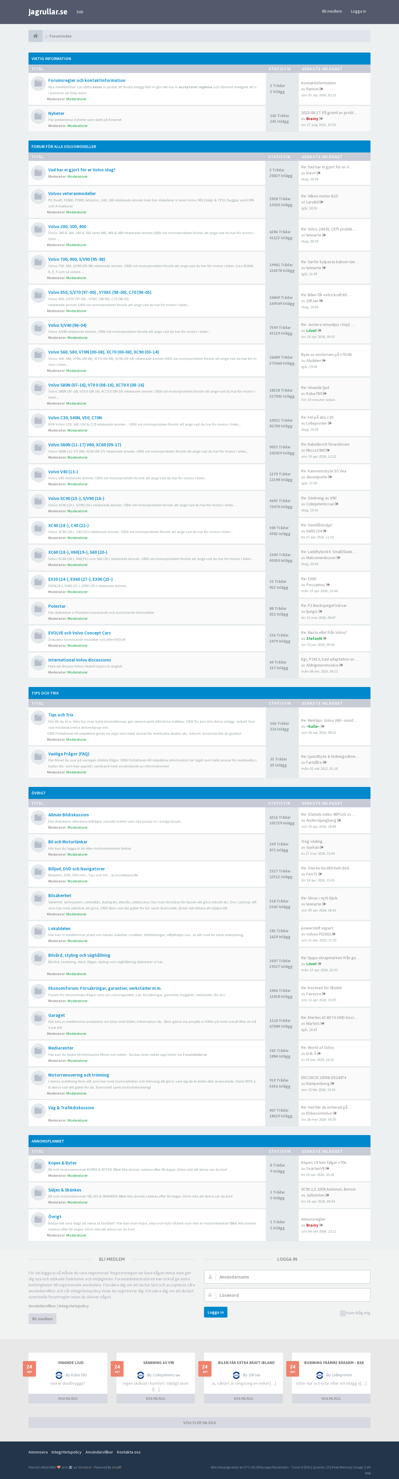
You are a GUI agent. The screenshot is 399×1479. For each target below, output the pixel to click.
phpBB (116, 1467)
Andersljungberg (321, 820)
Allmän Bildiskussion (68, 815)
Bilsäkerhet (59, 895)
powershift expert (317, 928)
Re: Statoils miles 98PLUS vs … (328, 814)
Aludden (313, 360)
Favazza (313, 993)
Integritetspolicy (74, 1306)
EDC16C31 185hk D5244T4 (323, 1077)
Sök (79, 11)
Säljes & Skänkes (64, 1190)
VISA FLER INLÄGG (199, 1422)
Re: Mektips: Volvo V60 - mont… (329, 720)
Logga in (358, 11)
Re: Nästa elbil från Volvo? (324, 632)
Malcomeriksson (321, 557)
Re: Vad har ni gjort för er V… (326, 167)
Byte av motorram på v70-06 (326, 354)
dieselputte (316, 477)
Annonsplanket (48, 1141)
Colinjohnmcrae (320, 504)
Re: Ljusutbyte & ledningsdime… (330, 756)
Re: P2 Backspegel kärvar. (324, 605)
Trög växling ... (313, 841)
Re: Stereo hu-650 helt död (325, 868)
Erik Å (311, 1053)
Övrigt (39, 793)
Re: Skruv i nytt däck (319, 898)
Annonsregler (313, 1219)
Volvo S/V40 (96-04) (67, 325)
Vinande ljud (71, 1363)
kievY (311, 173)
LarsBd (312, 202)
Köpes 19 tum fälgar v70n (323, 1162)
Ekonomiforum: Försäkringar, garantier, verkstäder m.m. (105, 988)
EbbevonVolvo (319, 1113)
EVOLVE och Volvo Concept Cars (79, 633)
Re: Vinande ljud (315, 387)
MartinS (313, 1023)
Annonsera (38, 1452)
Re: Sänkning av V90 (318, 498)
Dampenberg (318, 1083)
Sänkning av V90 (158, 1363)
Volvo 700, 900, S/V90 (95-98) (76, 259)
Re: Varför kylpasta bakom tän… (330, 261)
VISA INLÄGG (68, 1398)
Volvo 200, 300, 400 (67, 226)
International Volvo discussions (79, 660)
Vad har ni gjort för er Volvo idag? (82, 170)
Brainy (312, 118)
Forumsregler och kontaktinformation (86, 80)
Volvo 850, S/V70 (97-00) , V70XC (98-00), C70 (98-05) (100, 292)
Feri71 (311, 874)
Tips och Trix (45, 693)
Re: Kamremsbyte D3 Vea (323, 471)
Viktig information (51, 58)
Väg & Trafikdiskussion (71, 1107)
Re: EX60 (308, 578)
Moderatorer (76, 99)
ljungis (312, 611)
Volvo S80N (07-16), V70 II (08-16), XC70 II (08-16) (96, 385)
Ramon (312, 89)
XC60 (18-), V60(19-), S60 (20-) (77, 552)
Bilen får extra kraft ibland (246, 1363)
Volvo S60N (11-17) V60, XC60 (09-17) (84, 444)
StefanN (314, 638)
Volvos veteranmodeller (72, 193)
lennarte (313, 235)
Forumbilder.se (195, 1054)
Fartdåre (314, 762)
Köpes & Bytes (62, 1163)
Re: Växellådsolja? (317, 525)
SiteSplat (84, 1467)
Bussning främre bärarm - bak (334, 1363)
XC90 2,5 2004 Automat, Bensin (328, 1189)
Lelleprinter (316, 423)
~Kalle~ (313, 726)
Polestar (57, 606)
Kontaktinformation (318, 83)
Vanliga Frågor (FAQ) (68, 754)
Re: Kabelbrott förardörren (325, 444)
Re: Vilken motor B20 (319, 196)
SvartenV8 (315, 1168)
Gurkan (312, 847)
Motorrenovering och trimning (78, 1075)
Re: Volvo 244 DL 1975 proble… (328, 229)
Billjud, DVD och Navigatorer (76, 869)
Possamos (315, 584)
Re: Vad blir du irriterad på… (326, 1107)
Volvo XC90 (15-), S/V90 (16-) (76, 498)
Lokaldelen (59, 928)
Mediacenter (61, 1048)
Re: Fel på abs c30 (317, 417)
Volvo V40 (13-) (63, 471)
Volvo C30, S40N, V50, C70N (75, 417)
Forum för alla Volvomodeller (64, 146)
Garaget (56, 1015)
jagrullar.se (48, 11)
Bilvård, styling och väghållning (79, 955)
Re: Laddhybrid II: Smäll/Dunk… (328, 551)
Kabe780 (314, 393)
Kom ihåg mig (355, 1313)
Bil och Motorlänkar (68, 842)
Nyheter (56, 113)
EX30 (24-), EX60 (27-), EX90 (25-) (80, 579)
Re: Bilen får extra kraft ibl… (326, 294)
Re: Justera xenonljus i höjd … (328, 324)
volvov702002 (318, 934)
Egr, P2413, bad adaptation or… (329, 659)
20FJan (312, 300)
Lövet (311, 330)
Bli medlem (332, 11)
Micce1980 (315, 450)
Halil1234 (314, 531)
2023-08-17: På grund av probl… (329, 112)
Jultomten (315, 1195)
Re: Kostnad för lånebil (321, 987)
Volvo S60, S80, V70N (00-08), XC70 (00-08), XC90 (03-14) (103, 352)
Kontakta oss (129, 1452)
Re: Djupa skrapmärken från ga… (330, 957)
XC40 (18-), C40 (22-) (68, 525)
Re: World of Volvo (317, 1047)
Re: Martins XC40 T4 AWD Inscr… (329, 1017)
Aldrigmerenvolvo (322, 665)
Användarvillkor (42, 1306)
